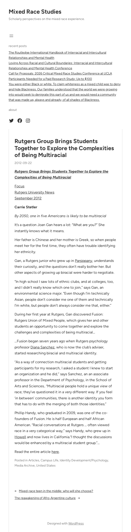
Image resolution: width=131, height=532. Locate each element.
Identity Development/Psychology (84, 460)
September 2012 (28, 198)
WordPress (76, 523)
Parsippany (83, 261)
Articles (33, 460)
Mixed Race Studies (35, 11)
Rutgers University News (34, 192)
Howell (20, 437)
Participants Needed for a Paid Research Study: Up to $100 (50, 79)
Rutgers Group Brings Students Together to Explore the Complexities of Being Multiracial (64, 148)
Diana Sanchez (42, 347)
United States (46, 465)
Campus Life (49, 460)
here (55, 452)
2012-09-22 (23, 163)
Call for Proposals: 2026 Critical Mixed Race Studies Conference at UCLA (60, 73)
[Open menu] (11, 36)
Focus (19, 186)
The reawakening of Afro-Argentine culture (45, 498)
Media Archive (25, 465)
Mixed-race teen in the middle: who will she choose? (56, 491)
